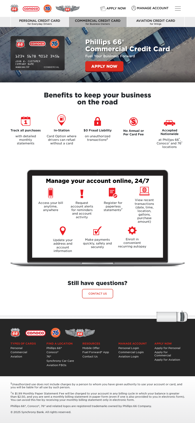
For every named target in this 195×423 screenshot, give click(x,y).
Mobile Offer (91, 348)
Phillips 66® (54, 348)
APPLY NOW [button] (113, 8)
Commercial (18, 352)
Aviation (16, 356)
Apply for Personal (167, 348)
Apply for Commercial (162, 354)
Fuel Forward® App (95, 352)
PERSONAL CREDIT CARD (40, 22)
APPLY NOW (104, 66)
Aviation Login (128, 356)
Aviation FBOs (56, 365)
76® (48, 356)
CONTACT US (97, 293)
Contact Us (90, 356)
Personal (16, 348)
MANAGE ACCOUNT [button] (150, 8)
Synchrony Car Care (60, 360)
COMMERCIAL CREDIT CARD (98, 22)
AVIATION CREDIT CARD (155, 22)
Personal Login (128, 348)
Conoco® (52, 352)
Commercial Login (131, 352)
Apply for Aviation (167, 359)
